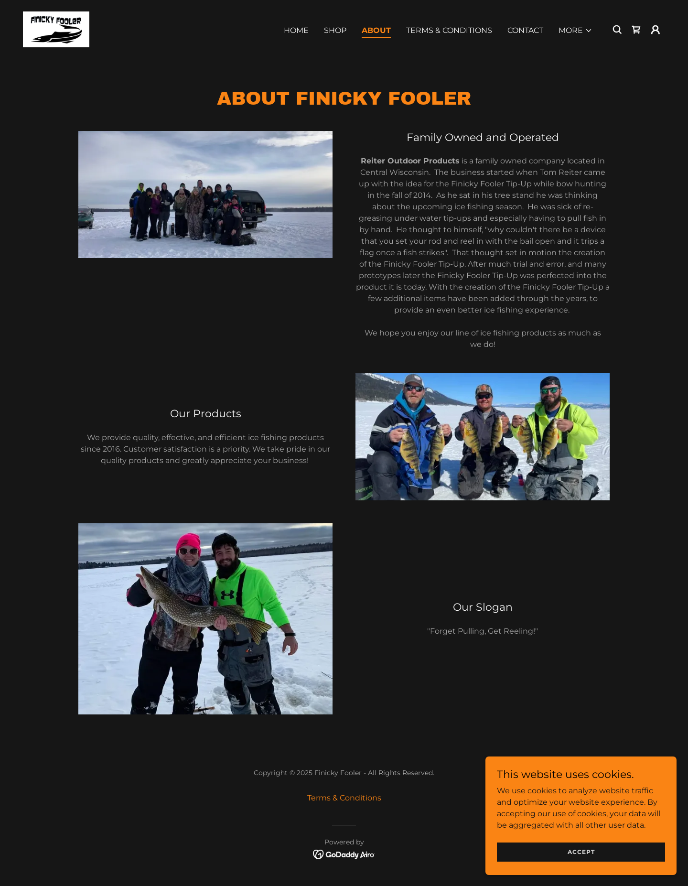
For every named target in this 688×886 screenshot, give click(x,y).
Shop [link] (335, 30)
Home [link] (296, 30)
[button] (575, 30)
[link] (56, 28)
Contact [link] (525, 30)
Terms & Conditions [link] (449, 30)
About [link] (376, 30)
